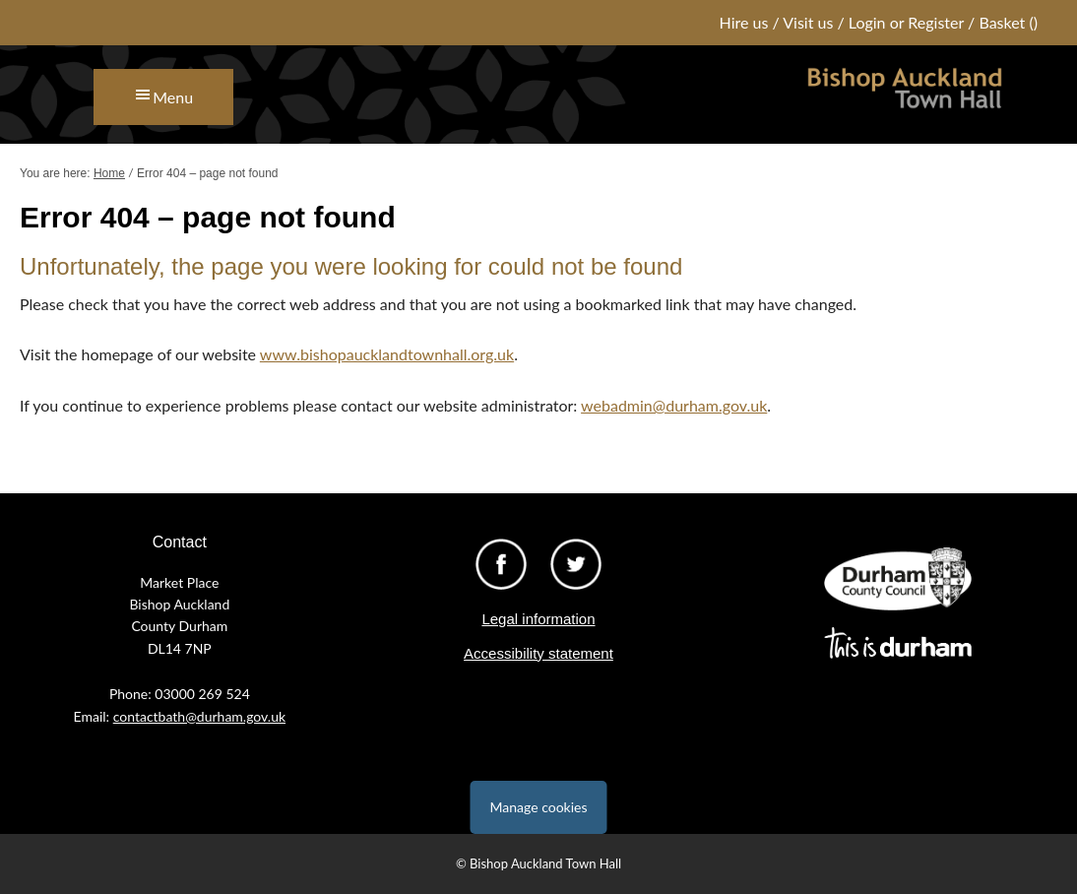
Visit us (808, 22)
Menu (173, 97)
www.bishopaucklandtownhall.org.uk (387, 354)
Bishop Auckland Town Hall (904, 99)
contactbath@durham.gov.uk (199, 716)
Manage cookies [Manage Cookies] (538, 806)
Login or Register (906, 22)
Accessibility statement (538, 653)
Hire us (744, 22)
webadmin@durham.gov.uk (674, 405)
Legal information (538, 618)
